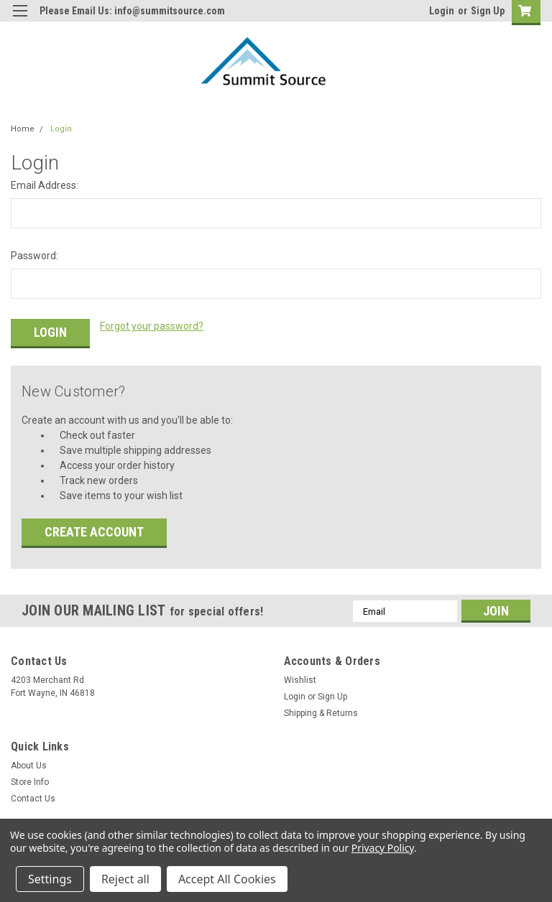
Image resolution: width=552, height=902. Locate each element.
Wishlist (300, 678)
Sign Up (488, 11)
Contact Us (33, 796)
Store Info (30, 780)
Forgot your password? (151, 326)
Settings (50, 879)
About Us (29, 763)
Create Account (94, 529)
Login (441, 11)
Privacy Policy (382, 848)
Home (22, 129)
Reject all (125, 879)
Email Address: (44, 185)
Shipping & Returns (321, 711)
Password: (34, 255)
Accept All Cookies (227, 879)
